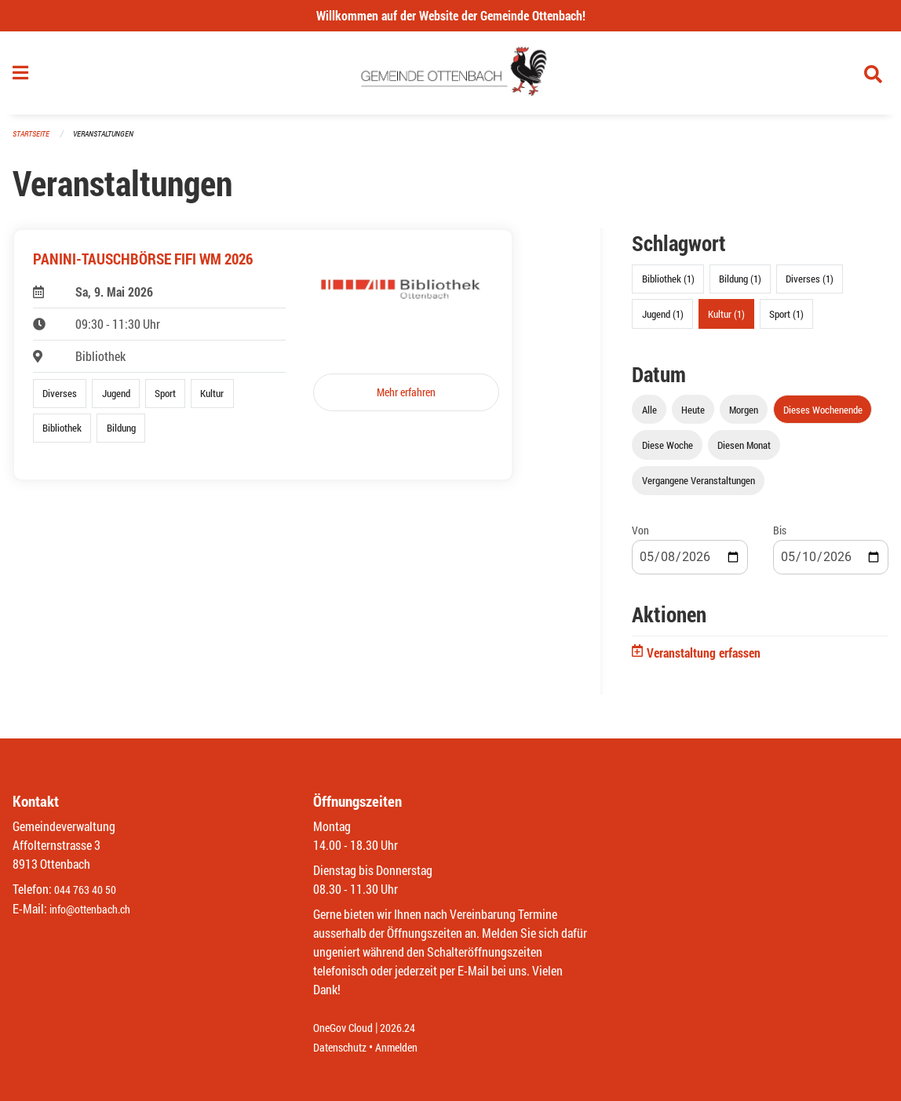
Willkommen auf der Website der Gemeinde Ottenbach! (450, 15)
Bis (779, 536)
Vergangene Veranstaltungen (698, 486)
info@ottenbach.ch (96, 909)
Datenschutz (343, 1047)
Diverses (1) (810, 285)
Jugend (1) (663, 320)
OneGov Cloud (347, 1028)
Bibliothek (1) (668, 285)
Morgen (743, 416)
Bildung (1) (740, 285)
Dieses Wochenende (823, 416)
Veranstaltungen (110, 141)
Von (640, 536)
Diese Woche (667, 451)
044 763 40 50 (89, 890)
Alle (649, 416)
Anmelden (407, 1047)
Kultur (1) (726, 320)
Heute (693, 416)
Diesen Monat (744, 451)
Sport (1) (786, 320)
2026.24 (408, 1028)
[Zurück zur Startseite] (451, 77)
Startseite (33, 141)
